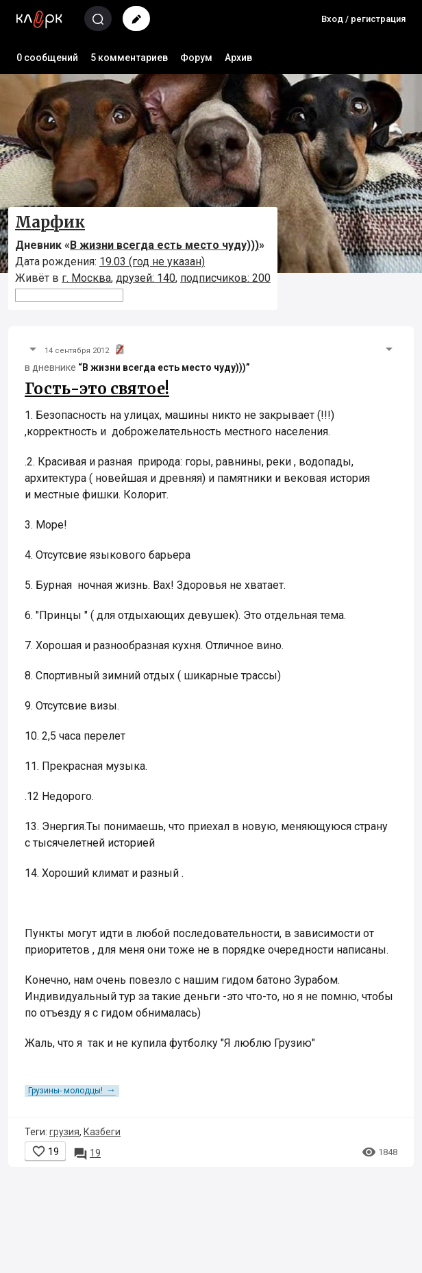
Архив (238, 57)
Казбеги (102, 1131)
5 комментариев (129, 57)
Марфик (50, 222)
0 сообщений (47, 57)
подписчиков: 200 (225, 277)
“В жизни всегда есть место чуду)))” (164, 367)
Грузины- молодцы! (72, 1090)
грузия (64, 1131)
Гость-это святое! (97, 388)
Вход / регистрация (363, 19)
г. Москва (86, 277)
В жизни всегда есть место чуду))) (164, 245)
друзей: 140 (145, 277)
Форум (196, 57)
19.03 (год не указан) (152, 261)
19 (87, 1153)
